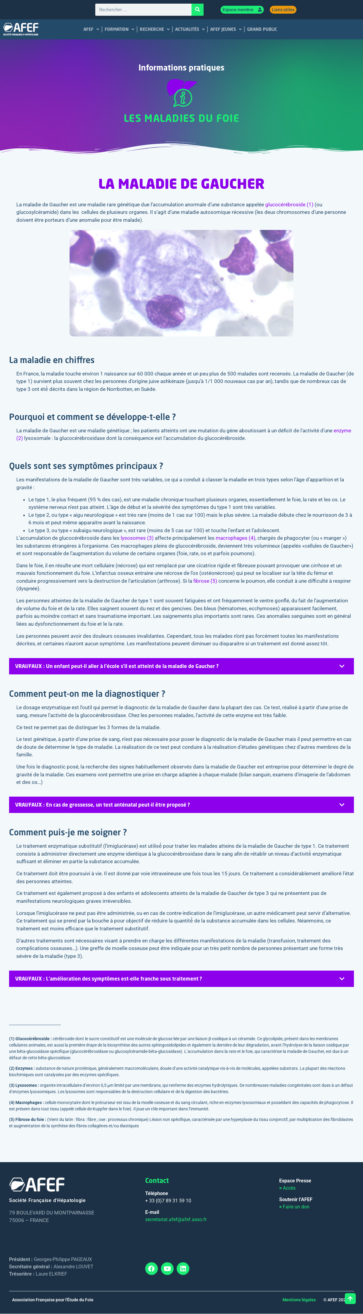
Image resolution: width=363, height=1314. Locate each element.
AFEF (91, 30)
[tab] (181, 666)
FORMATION (119, 30)
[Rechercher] (197, 10)
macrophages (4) (235, 538)
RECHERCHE (155, 30)
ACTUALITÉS (190, 30)
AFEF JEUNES (226, 30)
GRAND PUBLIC (262, 29)
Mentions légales (299, 1300)
